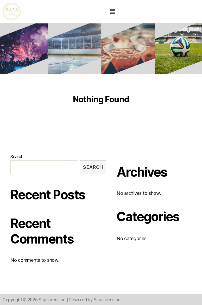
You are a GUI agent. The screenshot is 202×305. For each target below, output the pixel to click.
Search (16, 156)
